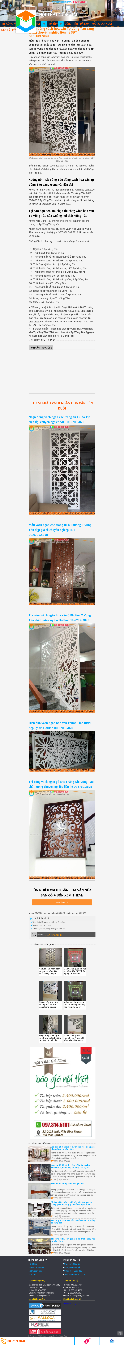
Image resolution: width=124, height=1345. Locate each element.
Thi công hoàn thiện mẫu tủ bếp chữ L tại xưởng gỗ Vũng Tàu (73, 1221)
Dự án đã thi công (37, 1267)
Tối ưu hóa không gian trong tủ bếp (67, 1183)
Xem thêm (60, 902)
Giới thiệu (33, 1264)
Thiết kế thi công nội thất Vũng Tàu (25, 21)
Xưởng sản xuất (102, 23)
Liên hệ (5, 29)
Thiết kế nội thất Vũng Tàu (75, 1274)
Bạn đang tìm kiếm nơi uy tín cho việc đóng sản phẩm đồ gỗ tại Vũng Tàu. (73, 1147)
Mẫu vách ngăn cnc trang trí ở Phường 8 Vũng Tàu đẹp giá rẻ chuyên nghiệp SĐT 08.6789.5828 (60, 530)
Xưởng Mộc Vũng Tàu (71, 1304)
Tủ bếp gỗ (54, 23)
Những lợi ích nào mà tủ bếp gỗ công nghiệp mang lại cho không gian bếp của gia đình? (71, 1203)
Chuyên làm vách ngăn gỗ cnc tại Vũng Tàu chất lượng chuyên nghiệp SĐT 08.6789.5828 (49, 973)
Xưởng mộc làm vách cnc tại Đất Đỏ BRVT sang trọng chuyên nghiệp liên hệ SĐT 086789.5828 (48, 1007)
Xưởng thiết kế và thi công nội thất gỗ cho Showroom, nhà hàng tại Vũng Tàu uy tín (70, 1166)
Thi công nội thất (13, 23)
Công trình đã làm (77, 23)
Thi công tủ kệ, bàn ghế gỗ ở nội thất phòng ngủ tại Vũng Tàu (73, 1239)
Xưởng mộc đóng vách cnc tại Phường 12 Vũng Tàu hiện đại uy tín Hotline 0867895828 (74, 1005)
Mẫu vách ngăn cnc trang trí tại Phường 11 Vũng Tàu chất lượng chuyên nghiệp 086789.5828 (74, 1040)
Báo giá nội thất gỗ (72, 1267)
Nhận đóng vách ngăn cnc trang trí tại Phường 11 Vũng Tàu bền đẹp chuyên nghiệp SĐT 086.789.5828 (50, 1040)
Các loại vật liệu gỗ (72, 1264)
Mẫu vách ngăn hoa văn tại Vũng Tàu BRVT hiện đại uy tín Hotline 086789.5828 (75, 972)
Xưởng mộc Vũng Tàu (73, 1271)
